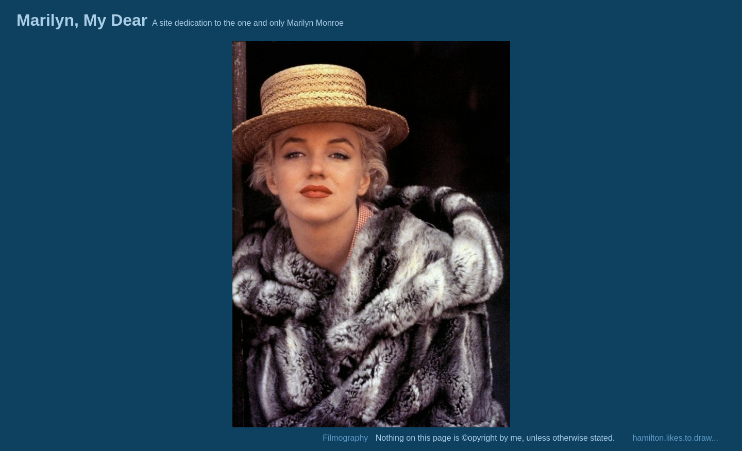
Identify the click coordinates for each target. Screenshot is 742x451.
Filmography (345, 437)
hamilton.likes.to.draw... (675, 437)
